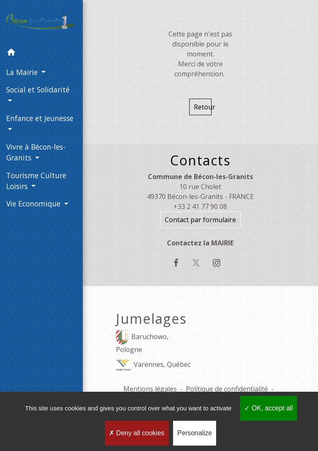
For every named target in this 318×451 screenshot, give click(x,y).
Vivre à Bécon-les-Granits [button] (35, 152)
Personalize (194, 432)
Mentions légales (150, 388)
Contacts (200, 160)
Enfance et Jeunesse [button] (39, 118)
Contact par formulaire (200, 219)
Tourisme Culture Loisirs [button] (36, 180)
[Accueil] (41, 22)
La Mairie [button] (23, 72)
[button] (41, 53)
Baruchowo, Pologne (142, 342)
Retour (203, 107)
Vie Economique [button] (34, 204)
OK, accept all (268, 408)
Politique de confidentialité (227, 388)
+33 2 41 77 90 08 (200, 206)
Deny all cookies (136, 432)
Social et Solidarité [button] (38, 90)
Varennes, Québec (153, 365)
